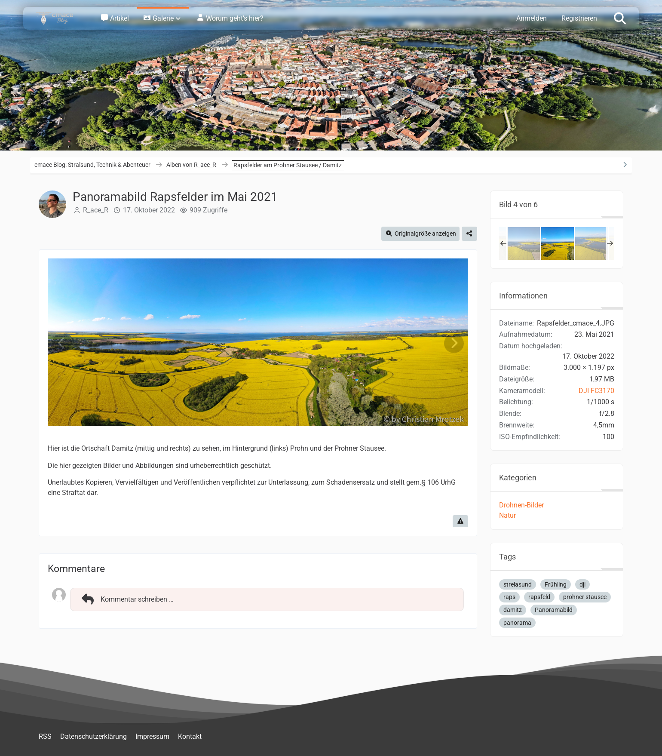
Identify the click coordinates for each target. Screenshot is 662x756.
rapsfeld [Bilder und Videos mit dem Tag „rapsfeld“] (539, 596)
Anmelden (531, 18)
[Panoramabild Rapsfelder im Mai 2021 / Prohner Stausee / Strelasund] (523, 243)
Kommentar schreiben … (126, 599)
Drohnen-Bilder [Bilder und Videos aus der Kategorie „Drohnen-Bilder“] (521, 505)
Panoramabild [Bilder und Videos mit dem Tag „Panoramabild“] (554, 609)
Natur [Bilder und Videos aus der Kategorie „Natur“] (507, 515)
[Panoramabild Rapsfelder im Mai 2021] (557, 243)
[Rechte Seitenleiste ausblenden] (624, 164)
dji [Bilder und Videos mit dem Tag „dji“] (582, 584)
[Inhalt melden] (460, 521)
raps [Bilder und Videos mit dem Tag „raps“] (509, 596)
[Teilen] (469, 234)
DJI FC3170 (596, 391)
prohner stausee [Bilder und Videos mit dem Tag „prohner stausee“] (585, 596)
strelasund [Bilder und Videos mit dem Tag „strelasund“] (517, 584)
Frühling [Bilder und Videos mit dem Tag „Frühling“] (556, 584)
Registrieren (579, 18)
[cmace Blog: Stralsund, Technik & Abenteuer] (60, 18)
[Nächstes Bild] (454, 343)
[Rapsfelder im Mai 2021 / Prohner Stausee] (591, 243)
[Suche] (620, 17)
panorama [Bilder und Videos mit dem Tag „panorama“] (517, 622)
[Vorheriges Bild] (62, 343)
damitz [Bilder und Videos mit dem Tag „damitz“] (512, 609)
